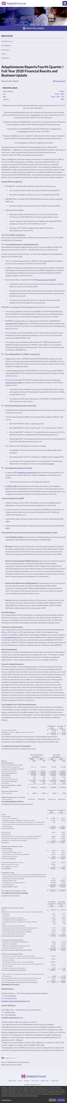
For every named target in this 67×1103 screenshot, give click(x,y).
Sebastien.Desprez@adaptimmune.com (15, 1001)
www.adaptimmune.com (12, 637)
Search (20, 1080)
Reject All (52, 1100)
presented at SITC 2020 (14, 323)
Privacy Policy (12, 1080)
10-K (4, 94)
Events (3, 54)
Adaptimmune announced (26, 472)
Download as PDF (59, 81)
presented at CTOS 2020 (46, 280)
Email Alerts (5, 58)
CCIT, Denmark (48, 464)
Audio (61, 91)
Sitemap (26, 1080)
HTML (57, 94)
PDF (62, 94)
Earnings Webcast (8, 91)
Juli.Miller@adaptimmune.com (12, 1018)
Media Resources (6, 41)
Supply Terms (45, 1080)
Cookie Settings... (6, 1100)
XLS (58, 96)
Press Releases (6, 45)
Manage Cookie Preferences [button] (32, 1084)
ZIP (62, 96)
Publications (5, 50)
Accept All (61, 1100)
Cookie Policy (54, 1080)
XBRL (4, 96)
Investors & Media (33, 28)
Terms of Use (35, 1080)
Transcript (6, 99)
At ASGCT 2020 (11, 486)
